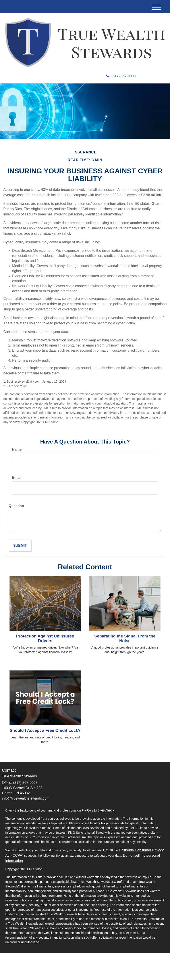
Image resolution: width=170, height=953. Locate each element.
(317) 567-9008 (120, 76)
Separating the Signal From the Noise (124, 638)
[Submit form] (20, 546)
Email (16, 477)
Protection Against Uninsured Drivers (45, 638)
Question (16, 506)
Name (17, 449)
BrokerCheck (104, 810)
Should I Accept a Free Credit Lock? (45, 730)
